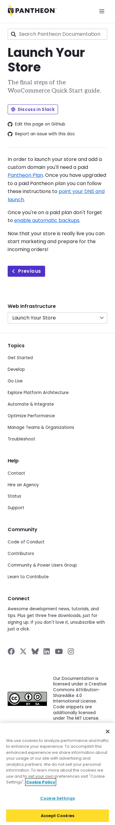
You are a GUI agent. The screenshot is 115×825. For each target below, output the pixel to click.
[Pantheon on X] (23, 651)
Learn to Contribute (28, 577)
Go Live (15, 381)
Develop (16, 369)
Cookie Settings (57, 802)
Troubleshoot (21, 439)
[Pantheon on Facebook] (11, 651)
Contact (16, 473)
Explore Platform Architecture (38, 393)
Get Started (20, 358)
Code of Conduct (26, 542)
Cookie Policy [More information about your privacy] (40, 785)
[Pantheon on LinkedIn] (47, 651)
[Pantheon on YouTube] (59, 651)
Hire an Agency (23, 485)
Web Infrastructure (32, 306)
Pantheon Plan (25, 175)
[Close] (107, 735)
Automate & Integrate (31, 404)
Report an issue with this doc (41, 134)
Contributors (21, 554)
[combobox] (57, 34)
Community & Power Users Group (42, 565)
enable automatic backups (46, 220)
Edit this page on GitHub (36, 124)
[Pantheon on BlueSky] (35, 651)
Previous (26, 271)
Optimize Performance (31, 416)
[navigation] (57, 313)
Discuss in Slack (33, 109)
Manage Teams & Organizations (41, 427)
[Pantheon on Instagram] (71, 651)
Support (16, 508)
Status (14, 496)
